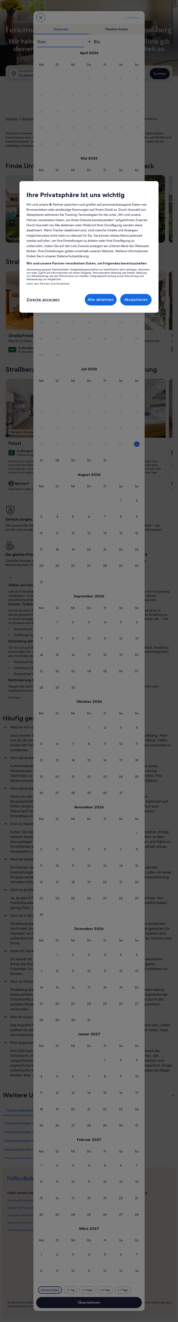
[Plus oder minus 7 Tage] (123, 1290)
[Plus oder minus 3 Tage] (105, 1290)
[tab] (61, 29)
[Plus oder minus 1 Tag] (70, 1290)
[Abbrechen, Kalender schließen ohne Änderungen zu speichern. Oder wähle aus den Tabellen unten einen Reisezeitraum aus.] (40, 17)
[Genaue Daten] (50, 1290)
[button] (73, 79)
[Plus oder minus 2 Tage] (87, 1290)
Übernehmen (89, 1302)
